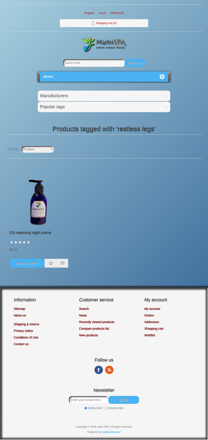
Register (90, 13)
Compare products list (94, 328)
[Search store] (94, 63)
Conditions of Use (26, 337)
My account (152, 309)
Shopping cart (153, 328)
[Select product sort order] (37, 149)
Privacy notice (23, 331)
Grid (190, 149)
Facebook (99, 370)
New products (88, 335)
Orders (149, 315)
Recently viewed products (97, 322)
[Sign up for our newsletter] (88, 400)
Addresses (151, 322)
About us (20, 315)
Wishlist (149, 335)
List (198, 149)
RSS (109, 370)
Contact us (21, 344)
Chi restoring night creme (30, 232)
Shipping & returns (26, 324)
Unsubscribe (115, 408)
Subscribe (95, 408)
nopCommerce (111, 432)
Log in (102, 13)
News (83, 315)
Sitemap (19, 309)
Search (84, 309)
